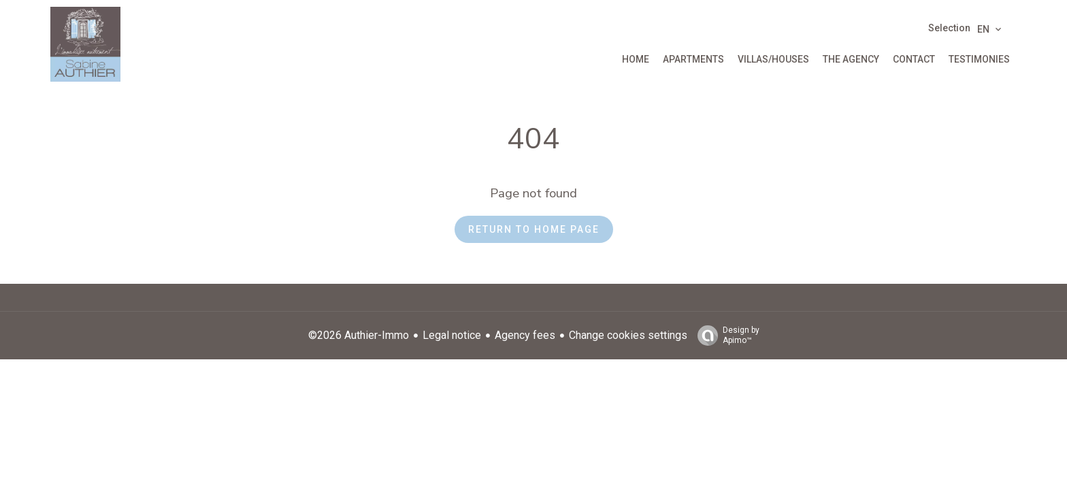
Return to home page (534, 229)
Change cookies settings (628, 335)
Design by (725, 335)
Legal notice (452, 335)
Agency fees (525, 335)
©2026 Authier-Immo (358, 335)
